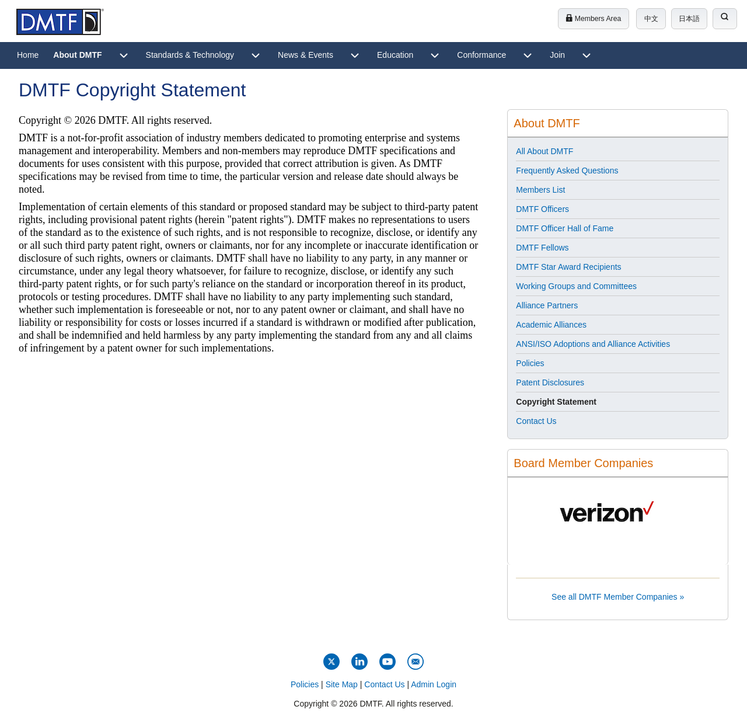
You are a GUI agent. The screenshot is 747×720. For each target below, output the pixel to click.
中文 (651, 19)
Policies (305, 684)
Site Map (342, 684)
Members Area (593, 19)
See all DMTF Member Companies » (617, 596)
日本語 (689, 19)
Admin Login (433, 684)
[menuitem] (28, 55)
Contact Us (384, 684)
